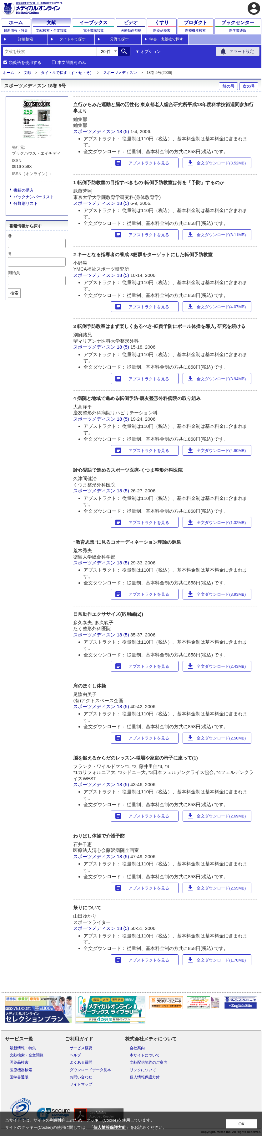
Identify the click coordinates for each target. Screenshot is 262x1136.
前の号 (228, 86)
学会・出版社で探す (166, 39)
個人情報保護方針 (145, 1077)
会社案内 (137, 1048)
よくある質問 (81, 1062)
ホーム (8, 72)
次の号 (249, 86)
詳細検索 (25, 39)
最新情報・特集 (23, 1048)
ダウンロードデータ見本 (90, 1070)
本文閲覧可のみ (72, 62)
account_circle (253, 8)
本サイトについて (145, 1055)
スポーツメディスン (120, 72)
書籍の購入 (23, 190)
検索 (14, 293)
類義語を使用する (25, 62)
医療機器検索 (21, 1070)
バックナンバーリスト (33, 197)
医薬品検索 (19, 1062)
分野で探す (119, 39)
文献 (27, 72)
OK (241, 1124)
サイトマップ (81, 1084)
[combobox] (50, 51)
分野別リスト (25, 203)
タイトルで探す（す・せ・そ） (67, 72)
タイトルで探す (72, 39)
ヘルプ (75, 1055)
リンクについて (143, 1070)
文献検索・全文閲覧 (26, 1055)
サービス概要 (81, 1048)
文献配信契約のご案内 (148, 1062)
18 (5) (123, 131)
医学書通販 (19, 1077)
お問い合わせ (81, 1077)
